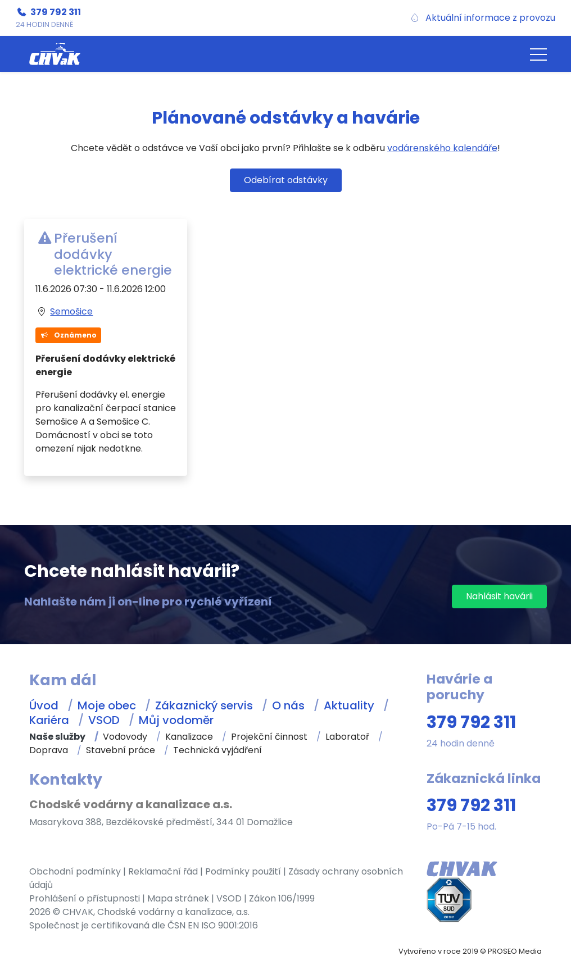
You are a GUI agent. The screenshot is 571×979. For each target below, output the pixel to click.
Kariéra (49, 720)
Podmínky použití (243, 871)
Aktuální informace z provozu (490, 17)
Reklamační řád (163, 871)
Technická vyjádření (217, 750)
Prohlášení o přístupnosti (84, 898)
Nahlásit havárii (499, 596)
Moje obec (107, 705)
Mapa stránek (178, 898)
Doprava (48, 750)
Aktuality (349, 705)
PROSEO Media (515, 951)
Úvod (43, 705)
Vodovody (125, 736)
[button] (538, 54)
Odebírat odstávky (286, 180)
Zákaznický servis (204, 705)
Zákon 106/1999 (282, 898)
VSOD (104, 720)
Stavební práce (120, 750)
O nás (288, 705)
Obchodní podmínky (75, 871)
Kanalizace (189, 736)
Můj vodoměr (176, 720)
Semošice (71, 311)
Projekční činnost (269, 736)
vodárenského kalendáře (442, 148)
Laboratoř (347, 736)
